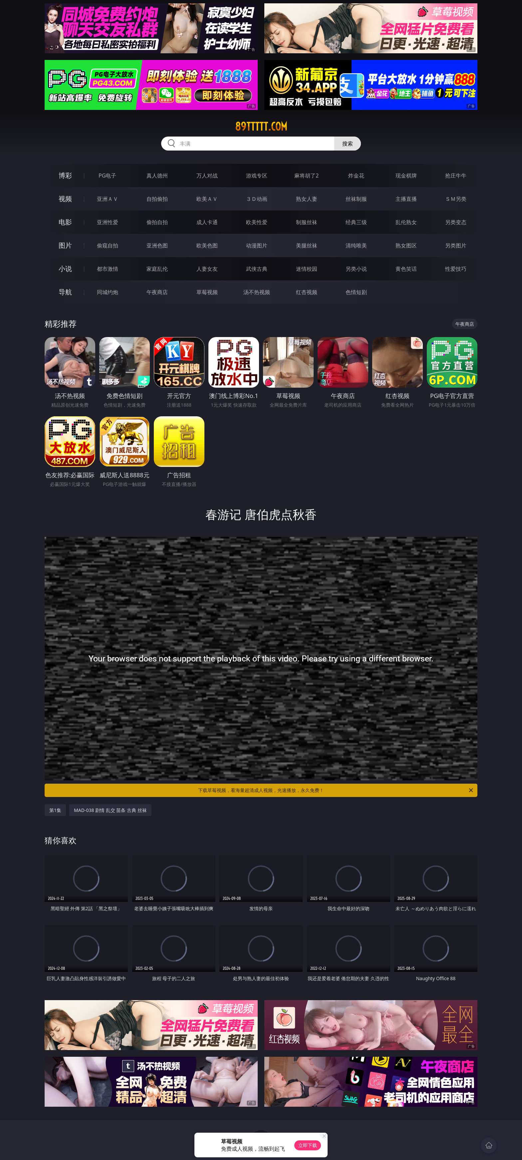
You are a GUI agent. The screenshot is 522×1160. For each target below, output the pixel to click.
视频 (65, 198)
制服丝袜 (306, 222)
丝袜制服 (356, 198)
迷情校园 (306, 268)
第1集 (55, 810)
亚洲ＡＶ (107, 198)
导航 (65, 291)
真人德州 (157, 175)
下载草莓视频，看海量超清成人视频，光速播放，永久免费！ (336, 790)
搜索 (347, 143)
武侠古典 (256, 268)
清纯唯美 (356, 245)
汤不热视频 (256, 292)
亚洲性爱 (107, 222)
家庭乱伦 (157, 268)
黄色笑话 (406, 268)
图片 (65, 245)
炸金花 (356, 175)
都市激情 (107, 268)
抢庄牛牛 (455, 175)
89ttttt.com (261, 126)
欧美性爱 (256, 222)
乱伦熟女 (406, 222)
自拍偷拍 (157, 198)
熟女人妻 (306, 198)
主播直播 (406, 198)
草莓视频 (207, 292)
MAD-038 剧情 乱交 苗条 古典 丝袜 (110, 810)
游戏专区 (256, 175)
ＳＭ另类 (455, 198)
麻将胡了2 (306, 175)
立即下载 (307, 1145)
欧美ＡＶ (207, 198)
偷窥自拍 (107, 245)
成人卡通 (207, 222)
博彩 (65, 175)
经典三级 (356, 222)
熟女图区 (406, 245)
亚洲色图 (157, 245)
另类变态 (455, 222)
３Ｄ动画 (256, 198)
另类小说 (356, 268)
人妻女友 (207, 268)
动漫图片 (256, 245)
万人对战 (207, 175)
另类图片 (455, 245)
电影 (65, 221)
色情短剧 (356, 292)
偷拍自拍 (157, 222)
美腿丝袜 (306, 245)
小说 (65, 268)
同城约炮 (107, 292)
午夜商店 (157, 292)
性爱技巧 (455, 268)
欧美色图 (207, 245)
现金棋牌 (406, 175)
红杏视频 (306, 292)
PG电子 (107, 175)
